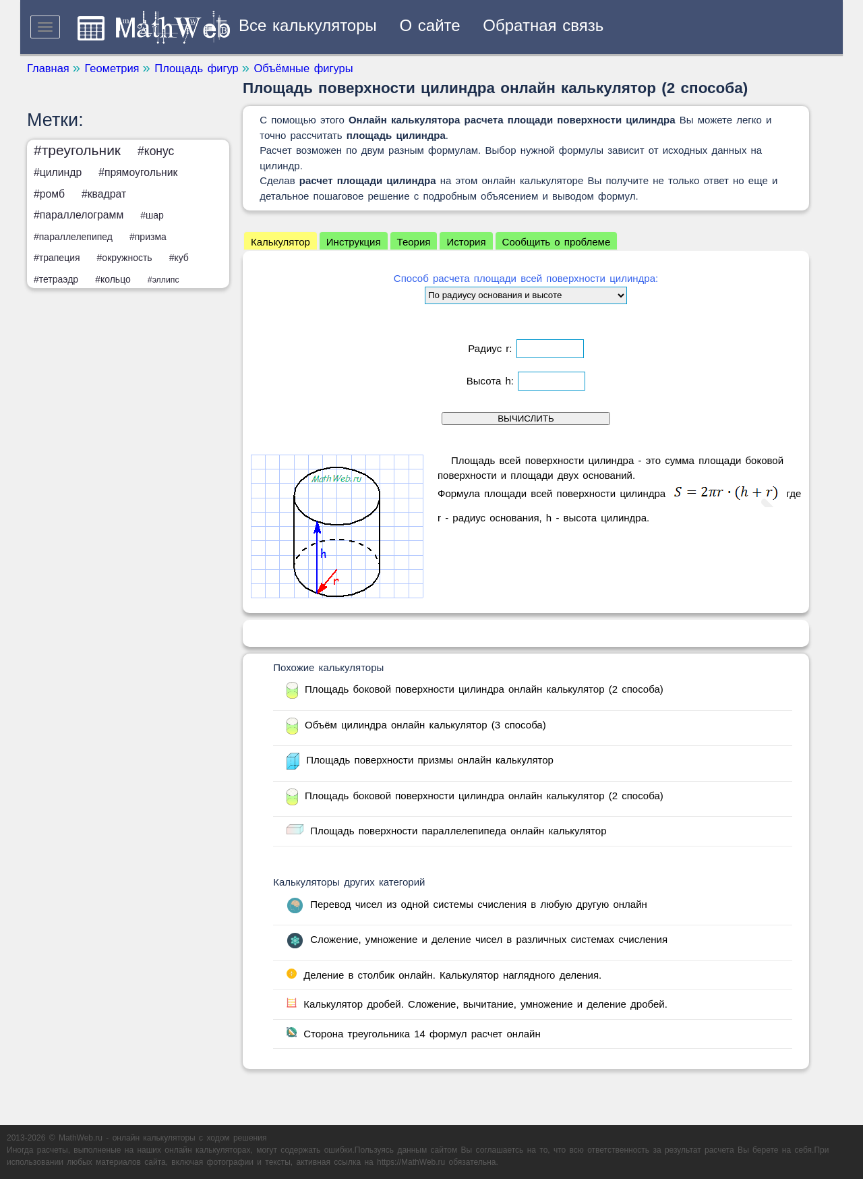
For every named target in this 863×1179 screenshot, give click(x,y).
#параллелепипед (73, 236)
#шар (152, 215)
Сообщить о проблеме (556, 242)
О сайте (430, 25)
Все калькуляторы (308, 25)
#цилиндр (58, 172)
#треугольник (77, 150)
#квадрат (104, 194)
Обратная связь (543, 25)
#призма (148, 236)
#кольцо (113, 279)
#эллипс (163, 280)
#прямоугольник (137, 172)
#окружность (124, 257)
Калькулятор (280, 242)
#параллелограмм (78, 215)
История (465, 242)
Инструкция (353, 242)
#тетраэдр (56, 279)
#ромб (49, 194)
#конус (156, 151)
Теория (414, 242)
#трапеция (57, 257)
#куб (179, 257)
